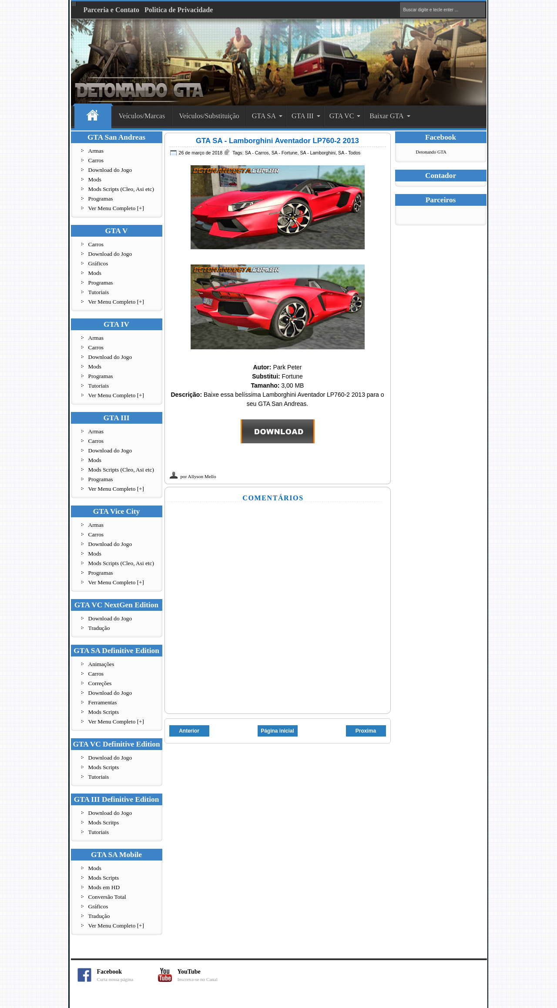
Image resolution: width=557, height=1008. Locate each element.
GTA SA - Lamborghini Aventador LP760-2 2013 (277, 141)
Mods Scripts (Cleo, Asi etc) (121, 189)
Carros (96, 160)
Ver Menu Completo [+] (116, 208)
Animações (101, 664)
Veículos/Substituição (209, 116)
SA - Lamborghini (318, 152)
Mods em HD (104, 887)
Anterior (189, 731)
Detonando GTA (431, 152)
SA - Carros (257, 152)
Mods (94, 179)
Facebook (127, 975)
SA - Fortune (285, 152)
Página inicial (277, 731)
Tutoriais (98, 292)
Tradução (99, 628)
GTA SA (264, 116)
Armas (96, 150)
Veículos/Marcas (142, 116)
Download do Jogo (110, 170)
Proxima (366, 731)
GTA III (303, 116)
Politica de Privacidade (178, 9)
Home (92, 116)
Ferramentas (102, 702)
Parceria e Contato (112, 9)
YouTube (208, 975)
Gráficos (98, 263)
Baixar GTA (386, 116)
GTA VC (341, 116)
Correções (100, 683)
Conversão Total (107, 897)
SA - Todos (349, 152)
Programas (100, 198)
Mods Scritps (103, 822)
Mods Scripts (103, 712)
